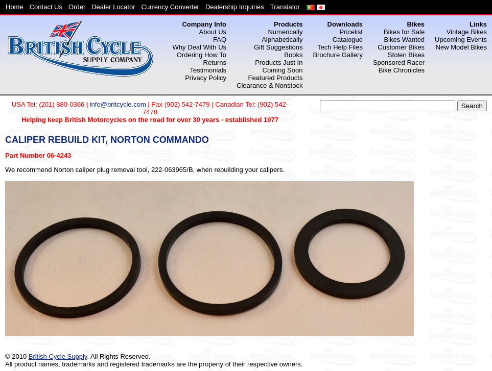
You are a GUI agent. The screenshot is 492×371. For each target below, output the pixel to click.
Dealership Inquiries (234, 7)
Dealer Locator (113, 7)
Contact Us (46, 7)
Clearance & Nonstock (269, 85)
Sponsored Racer (399, 62)
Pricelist (351, 32)
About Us (212, 32)
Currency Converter (170, 7)
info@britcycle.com (118, 104)
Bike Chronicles (402, 70)
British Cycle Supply (58, 356)
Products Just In (278, 62)
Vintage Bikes (467, 32)
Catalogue (348, 39)
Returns (215, 62)
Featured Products (275, 78)
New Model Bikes (461, 47)
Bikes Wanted (404, 39)
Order (76, 7)
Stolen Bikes (406, 55)
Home (15, 7)
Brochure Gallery (338, 55)
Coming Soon (283, 70)
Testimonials (208, 70)
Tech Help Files (340, 47)
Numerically (285, 32)
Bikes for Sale (404, 32)
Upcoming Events (461, 39)
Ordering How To (201, 55)
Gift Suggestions (278, 47)
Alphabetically (282, 39)
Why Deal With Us (199, 47)
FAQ (219, 39)
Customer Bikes (401, 47)
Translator (285, 7)
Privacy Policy (205, 78)
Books (293, 55)
